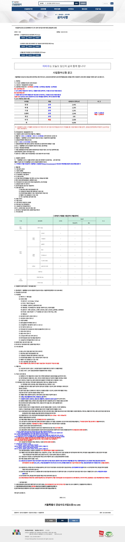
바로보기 (30, 37)
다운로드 (23, 37)
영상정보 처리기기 (39, 530)
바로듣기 (37, 37)
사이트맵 (47, 530)
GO (112, 3)
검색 (76, 3)
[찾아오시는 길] (58, 534)
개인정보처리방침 (29, 530)
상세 (83, 3)
